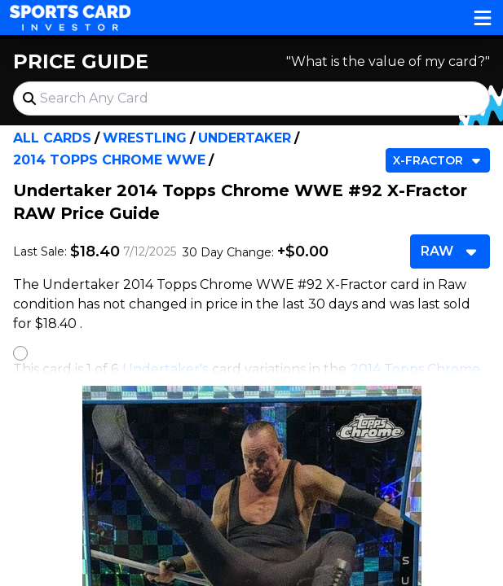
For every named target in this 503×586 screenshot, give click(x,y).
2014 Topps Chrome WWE (109, 160)
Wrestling (145, 138)
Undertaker (244, 138)
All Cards (52, 138)
